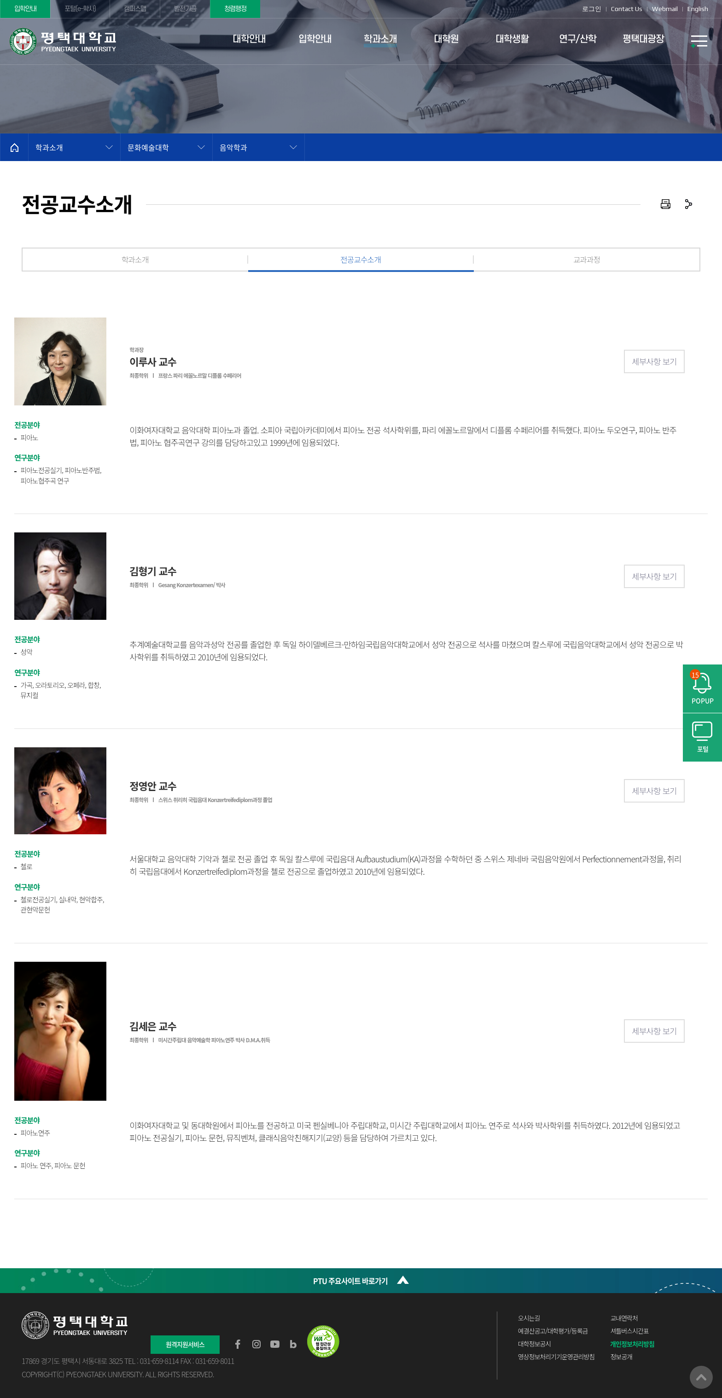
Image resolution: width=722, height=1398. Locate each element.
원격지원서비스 (185, 1344)
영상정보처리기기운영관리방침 (556, 1356)
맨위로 (701, 1377)
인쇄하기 (665, 204)
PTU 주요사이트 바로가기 (350, 1280)
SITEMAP (699, 41)
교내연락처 (623, 1318)
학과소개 (49, 147)
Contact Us (626, 8)
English (697, 8)
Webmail (665, 8)
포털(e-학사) (80, 9)
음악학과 (233, 147)
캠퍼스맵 (135, 9)
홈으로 (14, 147)
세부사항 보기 (654, 361)
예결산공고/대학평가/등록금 (553, 1330)
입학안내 (25, 9)
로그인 (591, 8)
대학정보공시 (534, 1343)
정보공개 (621, 1356)
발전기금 (185, 9)
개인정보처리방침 (632, 1343)
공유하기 (688, 204)
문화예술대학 (148, 147)
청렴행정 (235, 9)
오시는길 (529, 1318)
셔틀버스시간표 (629, 1330)
